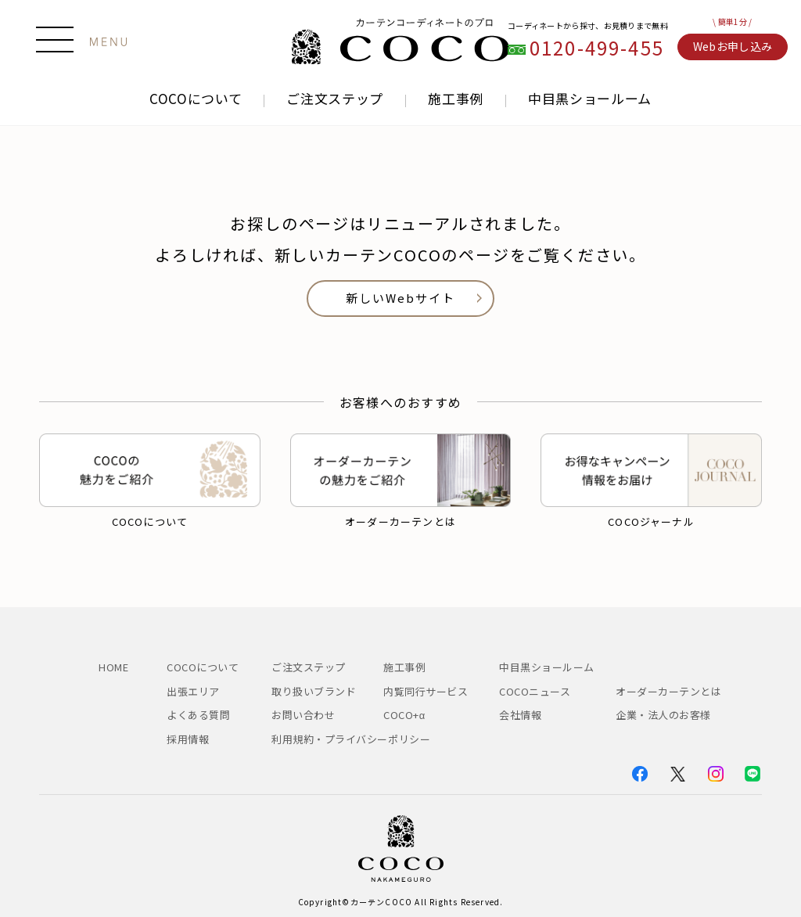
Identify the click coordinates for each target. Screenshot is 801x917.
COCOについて (195, 98)
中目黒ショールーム (590, 98)
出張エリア (193, 691)
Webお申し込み (732, 46)
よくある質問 (198, 714)
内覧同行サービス (425, 691)
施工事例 (455, 98)
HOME (113, 667)
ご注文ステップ (334, 98)
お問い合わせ (303, 714)
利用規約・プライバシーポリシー (350, 739)
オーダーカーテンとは (668, 691)
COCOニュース (540, 691)
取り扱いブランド (313, 691)
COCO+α (404, 714)
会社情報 (520, 714)
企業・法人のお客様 (663, 714)
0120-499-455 (597, 48)
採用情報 (188, 739)
